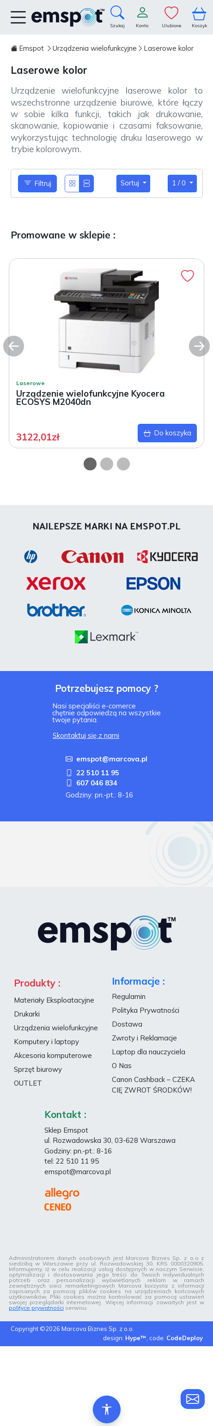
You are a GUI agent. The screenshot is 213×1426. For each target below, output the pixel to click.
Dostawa (127, 1024)
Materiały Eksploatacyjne (54, 1000)
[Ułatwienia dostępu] (107, 1409)
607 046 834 (91, 782)
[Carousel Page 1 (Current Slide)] (90, 464)
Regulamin (129, 996)
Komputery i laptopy (46, 1041)
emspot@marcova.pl (106, 759)
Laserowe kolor (169, 48)
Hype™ (135, 1338)
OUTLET (28, 1083)
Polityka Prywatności (145, 1010)
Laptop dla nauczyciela (148, 1051)
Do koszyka (168, 433)
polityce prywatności (36, 1307)
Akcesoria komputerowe (53, 1055)
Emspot (28, 48)
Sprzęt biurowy (38, 1069)
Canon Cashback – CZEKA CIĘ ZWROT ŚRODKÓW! (153, 1084)
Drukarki (27, 1014)
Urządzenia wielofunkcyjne (95, 48)
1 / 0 (180, 182)
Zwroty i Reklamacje (144, 1038)
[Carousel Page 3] (123, 464)
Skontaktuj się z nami (86, 735)
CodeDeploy (184, 1338)
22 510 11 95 (92, 772)
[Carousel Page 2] (106, 464)
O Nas (122, 1065)
